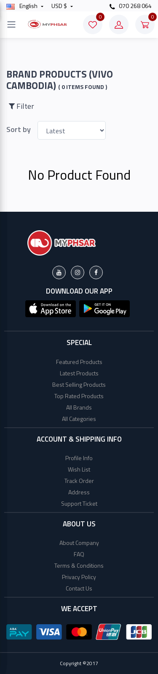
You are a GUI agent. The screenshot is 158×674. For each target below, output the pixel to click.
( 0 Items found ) (82, 87)
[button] (50, 308)
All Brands (79, 407)
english (22, 5)
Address (79, 492)
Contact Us (79, 588)
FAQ (79, 554)
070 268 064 (131, 5)
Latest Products (79, 373)
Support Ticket (79, 503)
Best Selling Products (79, 384)
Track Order (79, 480)
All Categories (79, 418)
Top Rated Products (79, 395)
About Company (79, 542)
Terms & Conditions (79, 565)
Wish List (79, 469)
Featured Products (79, 361)
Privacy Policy (79, 576)
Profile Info (79, 457)
